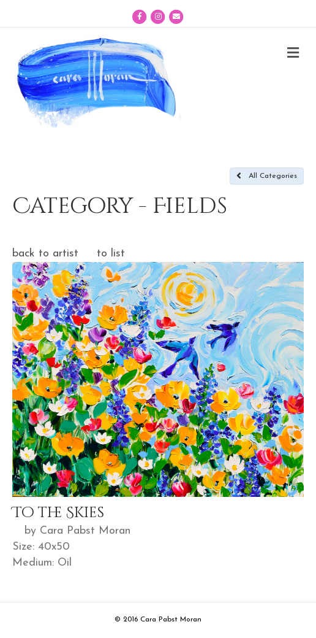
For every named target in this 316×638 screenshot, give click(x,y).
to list (111, 253)
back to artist (45, 253)
